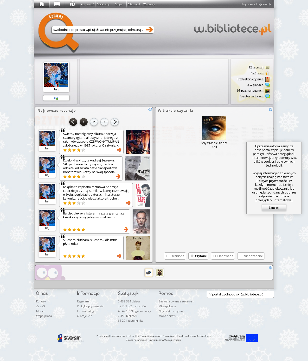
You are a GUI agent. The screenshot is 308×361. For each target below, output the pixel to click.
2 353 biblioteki (128, 316)
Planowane (225, 256)
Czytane (201, 256)
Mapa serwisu (168, 316)
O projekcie (84, 316)
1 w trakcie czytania (253, 79)
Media (40, 311)
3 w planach (258, 85)
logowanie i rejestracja (257, 4)
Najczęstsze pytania (172, 311)
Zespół (40, 306)
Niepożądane (253, 256)
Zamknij (274, 208)
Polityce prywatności (272, 181)
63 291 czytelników (130, 321)
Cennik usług (85, 311)
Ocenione (177, 256)
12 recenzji (259, 67)
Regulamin (84, 301)
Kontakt (41, 301)
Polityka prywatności (90, 306)
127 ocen (260, 73)
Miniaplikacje (167, 306)
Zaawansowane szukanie (175, 301)
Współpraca (44, 316)
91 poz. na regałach (253, 90)
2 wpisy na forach (255, 96)
